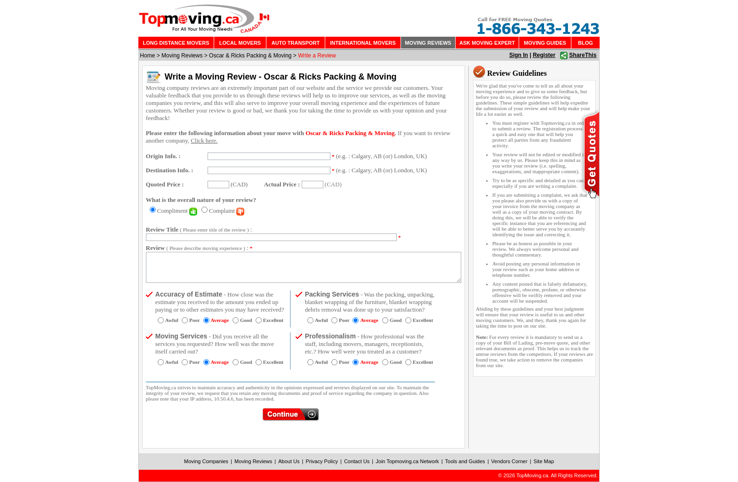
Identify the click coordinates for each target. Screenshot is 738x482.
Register (544, 55)
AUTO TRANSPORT (296, 43)
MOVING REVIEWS (428, 43)
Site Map (544, 461)
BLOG (585, 43)
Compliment (177, 210)
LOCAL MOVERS (240, 43)
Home (147, 55)
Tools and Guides (465, 461)
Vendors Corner (509, 461)
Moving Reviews (181, 55)
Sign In (518, 55)
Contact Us (356, 461)
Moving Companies (206, 461)
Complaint (226, 210)
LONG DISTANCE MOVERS (176, 43)
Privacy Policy (321, 461)
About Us (288, 461)
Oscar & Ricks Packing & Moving (250, 55)
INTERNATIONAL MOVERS (363, 43)
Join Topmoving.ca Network (407, 461)
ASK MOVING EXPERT (487, 43)
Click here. (204, 140)
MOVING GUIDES (545, 43)
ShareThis (582, 55)
